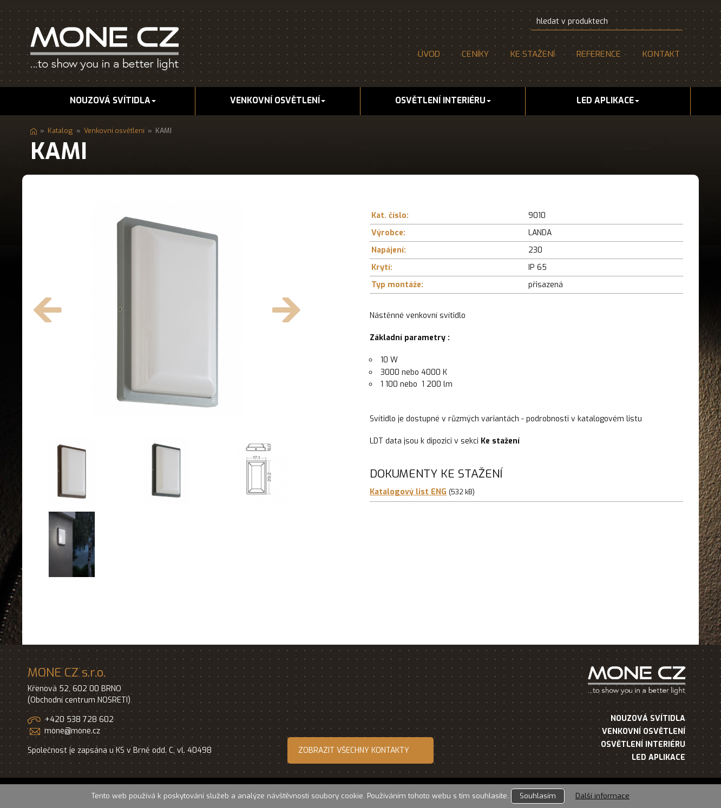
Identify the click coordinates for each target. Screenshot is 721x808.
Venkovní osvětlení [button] (277, 100)
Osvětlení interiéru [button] (443, 100)
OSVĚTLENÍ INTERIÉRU (643, 744)
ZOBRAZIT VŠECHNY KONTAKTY (353, 750)
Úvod (429, 54)
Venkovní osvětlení (114, 130)
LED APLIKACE (658, 757)
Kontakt (661, 54)
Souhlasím (538, 795)
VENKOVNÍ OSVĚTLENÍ (643, 731)
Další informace (602, 795)
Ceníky (475, 54)
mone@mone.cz (72, 731)
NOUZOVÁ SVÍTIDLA (648, 718)
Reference (598, 54)
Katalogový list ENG (408, 492)
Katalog (60, 130)
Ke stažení (532, 54)
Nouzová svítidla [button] (113, 100)
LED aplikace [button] (607, 100)
